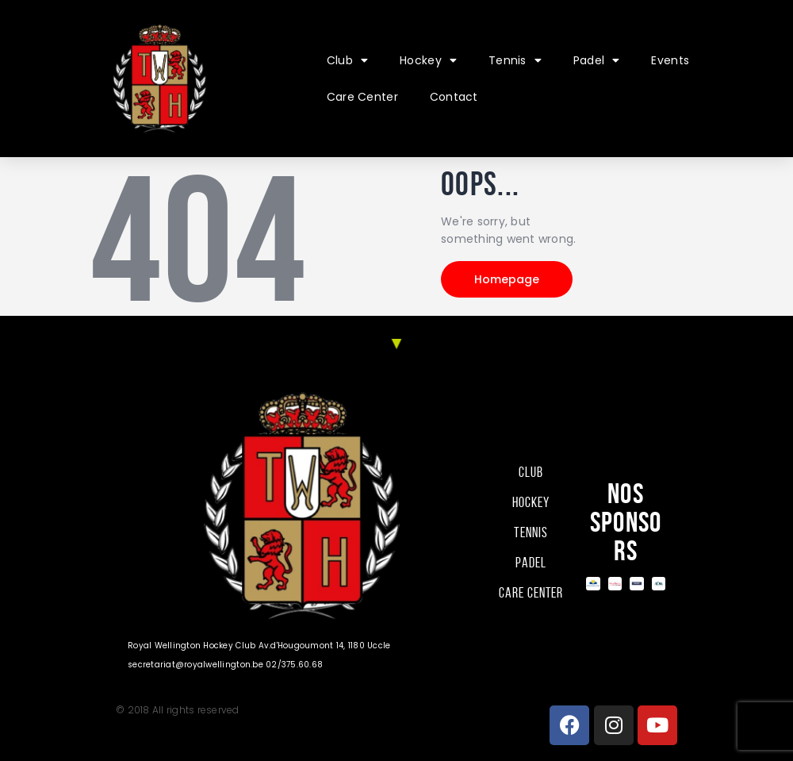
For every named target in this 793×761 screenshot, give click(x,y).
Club (347, 60)
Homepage (506, 279)
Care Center (362, 97)
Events (670, 60)
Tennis (515, 60)
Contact (454, 97)
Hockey (428, 60)
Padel (596, 60)
